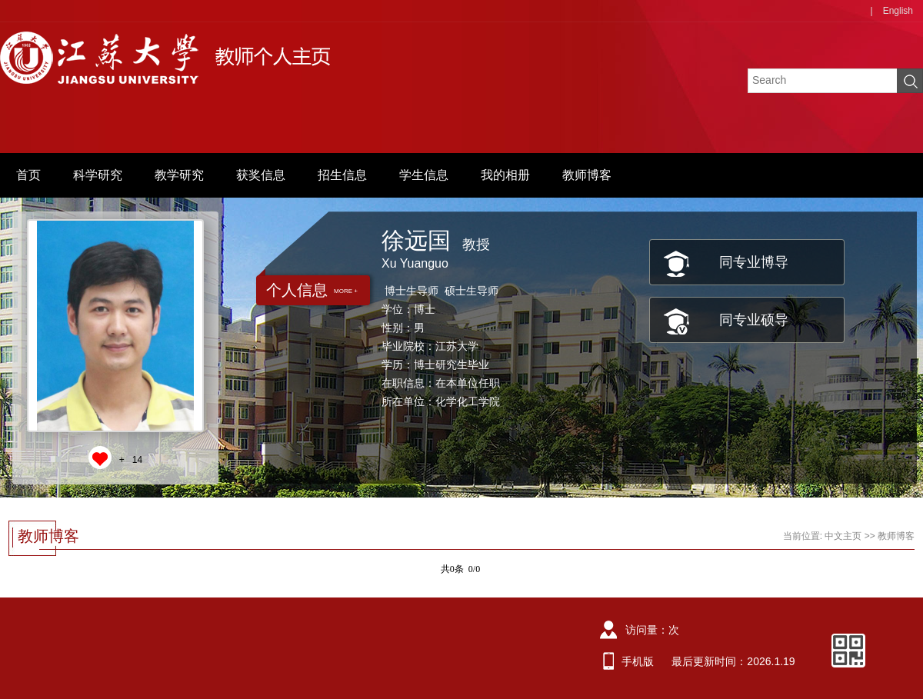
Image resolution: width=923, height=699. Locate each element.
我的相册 (505, 174)
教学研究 (179, 174)
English (898, 10)
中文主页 (843, 536)
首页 (28, 174)
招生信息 (342, 174)
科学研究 (97, 174)
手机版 (637, 661)
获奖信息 (260, 174)
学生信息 (423, 174)
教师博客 (586, 174)
